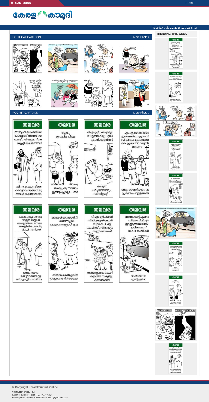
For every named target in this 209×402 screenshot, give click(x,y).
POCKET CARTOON (25, 112)
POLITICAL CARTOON (27, 37)
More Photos (141, 37)
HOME (190, 3)
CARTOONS (20, 3)
